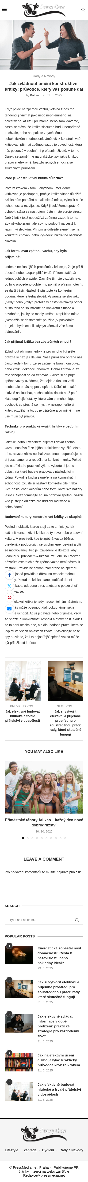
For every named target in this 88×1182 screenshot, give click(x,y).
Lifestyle (11, 1150)
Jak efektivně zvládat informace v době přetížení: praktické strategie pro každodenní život (58, 1026)
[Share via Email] (9, 608)
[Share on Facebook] (9, 575)
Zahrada (30, 1150)
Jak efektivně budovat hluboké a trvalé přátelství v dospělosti (59, 1089)
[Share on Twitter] (9, 586)
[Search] (83, 10)
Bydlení (48, 1150)
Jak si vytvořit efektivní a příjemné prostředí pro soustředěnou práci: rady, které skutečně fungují (59, 989)
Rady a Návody (71, 1150)
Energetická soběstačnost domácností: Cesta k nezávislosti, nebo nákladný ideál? (59, 955)
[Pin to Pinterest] (9, 597)
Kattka (34, 95)
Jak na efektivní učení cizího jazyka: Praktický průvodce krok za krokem (59, 1060)
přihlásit (74, 872)
